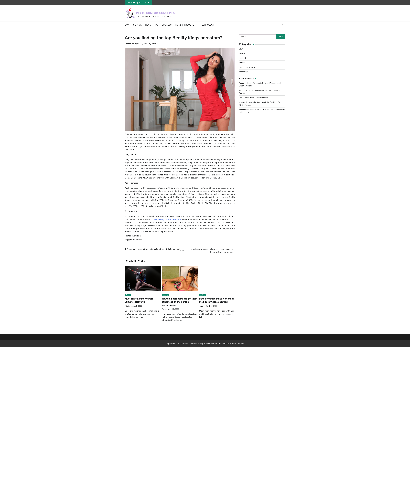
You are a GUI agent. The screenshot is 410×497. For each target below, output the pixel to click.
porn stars (137, 239)
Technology (207, 25)
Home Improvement (186, 25)
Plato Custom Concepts (194, 343)
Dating (137, 235)
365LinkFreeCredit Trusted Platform (254, 98)
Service (137, 25)
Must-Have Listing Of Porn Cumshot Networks (139, 300)
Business (167, 25)
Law (127, 25)
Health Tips (151, 25)
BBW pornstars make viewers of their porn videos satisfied (216, 300)
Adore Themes (237, 343)
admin (155, 43)
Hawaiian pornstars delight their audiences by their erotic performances (179, 301)
